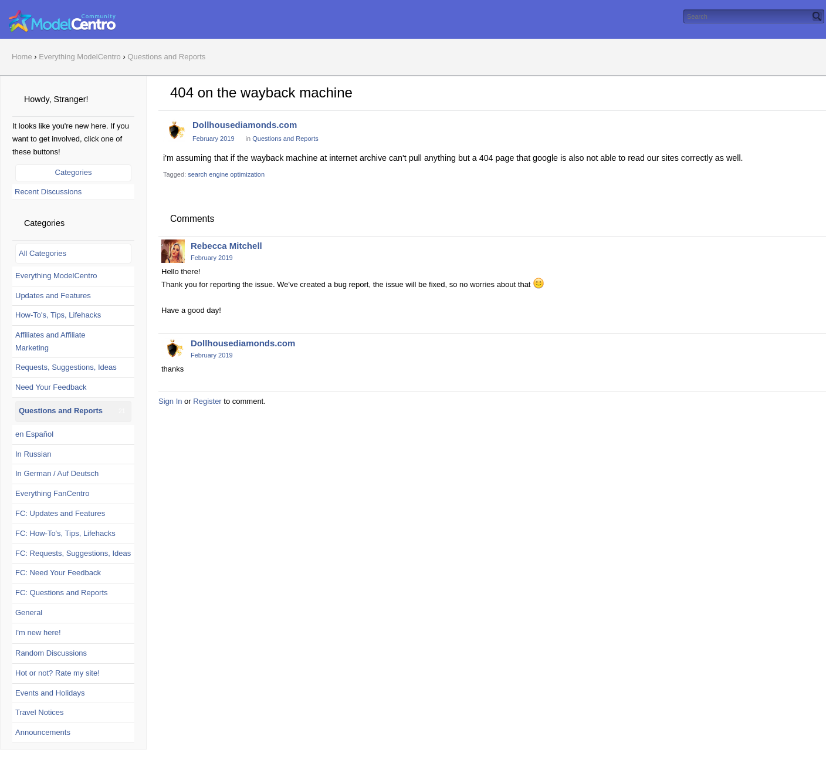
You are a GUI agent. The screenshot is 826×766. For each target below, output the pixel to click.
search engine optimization (226, 174)
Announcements (42, 732)
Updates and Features (53, 295)
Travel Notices (39, 712)
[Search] (817, 16)
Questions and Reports (61, 410)
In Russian (33, 454)
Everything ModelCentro (56, 275)
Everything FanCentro (52, 493)
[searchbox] (753, 16)
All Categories (42, 253)
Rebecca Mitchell (226, 246)
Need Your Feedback (50, 387)
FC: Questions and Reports (61, 592)
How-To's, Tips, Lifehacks (58, 315)
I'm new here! (38, 632)
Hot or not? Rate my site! (57, 673)
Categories (73, 172)
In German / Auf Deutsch (57, 473)
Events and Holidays (50, 693)
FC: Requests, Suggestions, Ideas (73, 553)
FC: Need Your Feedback (58, 572)
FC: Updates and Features (60, 513)
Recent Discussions (48, 191)
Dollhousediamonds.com (244, 125)
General (28, 612)
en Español (34, 434)
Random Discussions (51, 653)
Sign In (170, 401)
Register (207, 401)
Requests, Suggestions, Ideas (66, 367)
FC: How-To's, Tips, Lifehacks (65, 533)
